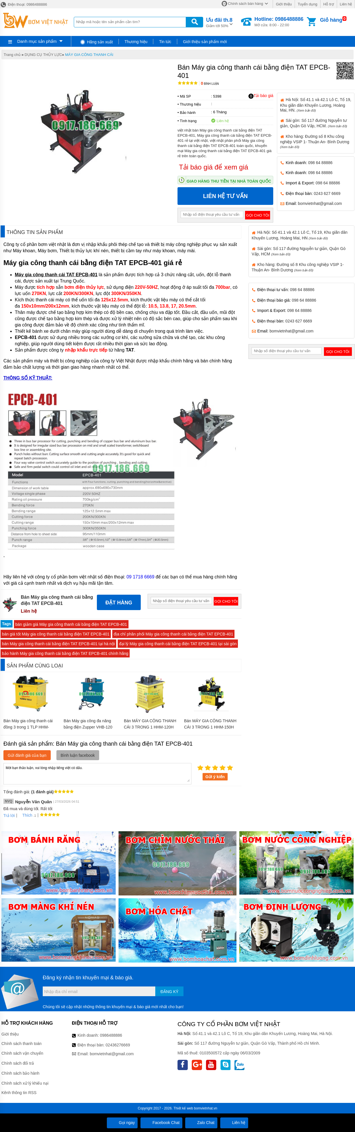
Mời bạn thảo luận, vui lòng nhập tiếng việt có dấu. (97, 773)
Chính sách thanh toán (21, 1043)
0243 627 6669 (327, 193)
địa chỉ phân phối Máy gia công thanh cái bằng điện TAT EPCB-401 (173, 634)
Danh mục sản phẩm (36, 41)
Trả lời (9, 815)
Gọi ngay (122, 1122)
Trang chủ (12, 55)
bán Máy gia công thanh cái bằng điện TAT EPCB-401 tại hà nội (58, 643)
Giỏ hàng (331, 20)
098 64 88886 (320, 162)
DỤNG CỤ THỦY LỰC (43, 55)
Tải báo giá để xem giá (213, 167)
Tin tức (165, 41)
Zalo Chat (201, 1122)
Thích (25, 815)
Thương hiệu (136, 41)
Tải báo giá (260, 95)
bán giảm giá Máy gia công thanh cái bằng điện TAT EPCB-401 (71, 624)
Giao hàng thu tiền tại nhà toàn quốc (229, 181)
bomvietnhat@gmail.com (320, 203)
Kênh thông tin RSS (18, 1092)
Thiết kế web (183, 1108)
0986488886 (111, 1035)
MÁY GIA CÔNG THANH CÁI (89, 55)
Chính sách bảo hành (20, 1073)
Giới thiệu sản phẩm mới (205, 41)
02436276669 (118, 1045)
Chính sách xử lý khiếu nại (24, 1083)
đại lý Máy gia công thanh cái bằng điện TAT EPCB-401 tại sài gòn (177, 643)
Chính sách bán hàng (245, 3)
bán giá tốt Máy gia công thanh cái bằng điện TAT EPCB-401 (55, 634)
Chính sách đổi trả (17, 1063)
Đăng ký (169, 991)
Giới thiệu (283, 4)
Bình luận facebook (78, 755)
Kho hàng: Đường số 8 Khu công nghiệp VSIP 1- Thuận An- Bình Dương (314, 141)
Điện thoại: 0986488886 (23, 4)
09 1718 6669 (140, 576)
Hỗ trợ (328, 4)
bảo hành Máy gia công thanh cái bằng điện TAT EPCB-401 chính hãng (65, 653)
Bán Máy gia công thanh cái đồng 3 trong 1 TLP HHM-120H (28, 727)
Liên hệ (346, 4)
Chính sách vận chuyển (22, 1053)
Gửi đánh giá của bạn (27, 755)
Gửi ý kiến (215, 776)
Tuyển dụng (307, 4)
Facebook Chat (161, 1122)
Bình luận (210, 83)
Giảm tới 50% (219, 22)
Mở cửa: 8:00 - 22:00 (278, 21)
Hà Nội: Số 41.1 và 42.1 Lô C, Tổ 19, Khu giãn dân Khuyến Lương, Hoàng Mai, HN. (315, 104)
